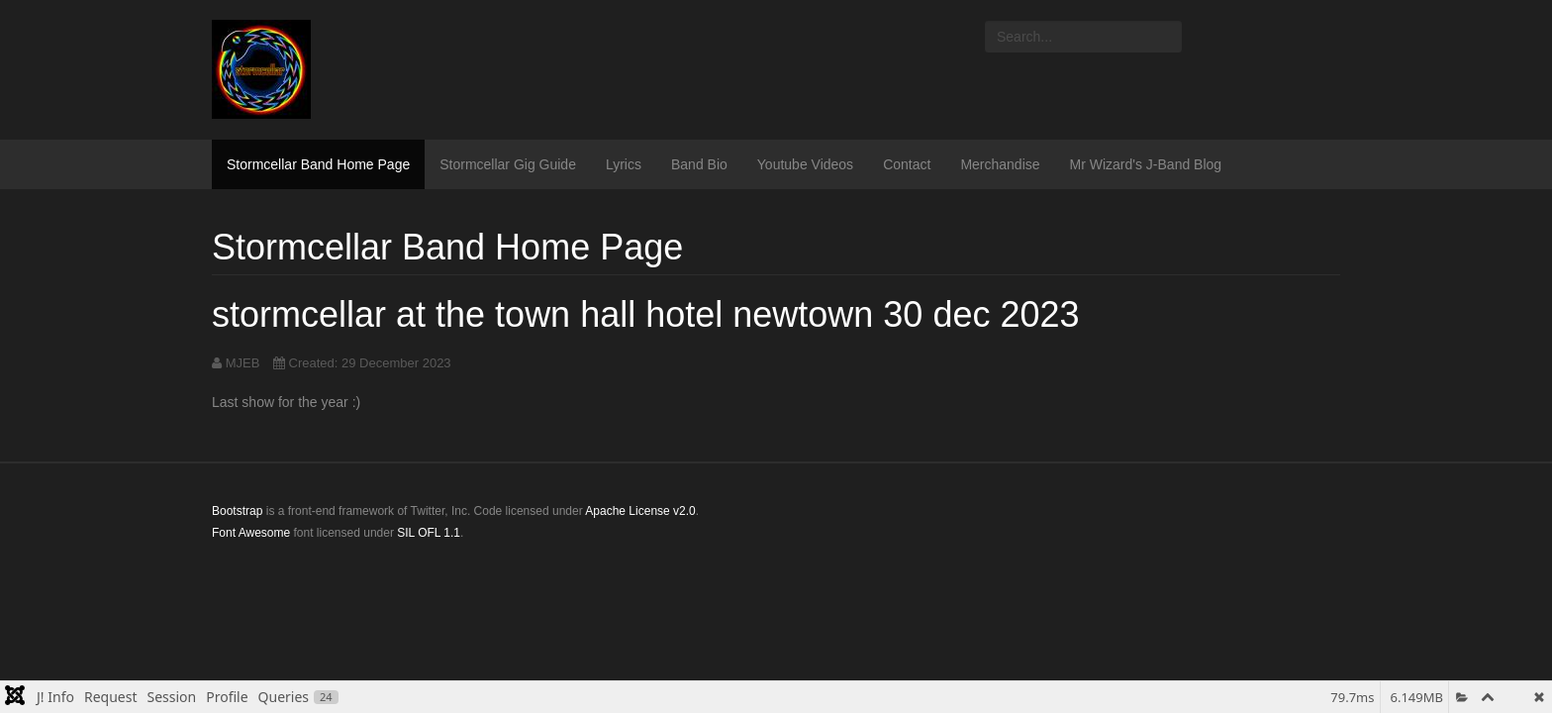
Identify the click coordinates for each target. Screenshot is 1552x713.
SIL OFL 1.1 (428, 533)
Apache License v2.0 (640, 511)
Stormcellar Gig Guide (507, 164)
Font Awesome (251, 533)
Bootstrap (237, 511)
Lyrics (623, 164)
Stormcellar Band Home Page (318, 164)
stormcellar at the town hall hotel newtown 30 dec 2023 (646, 314)
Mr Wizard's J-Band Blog (1146, 164)
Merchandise (999, 164)
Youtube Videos (805, 164)
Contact (906, 164)
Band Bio (699, 164)
